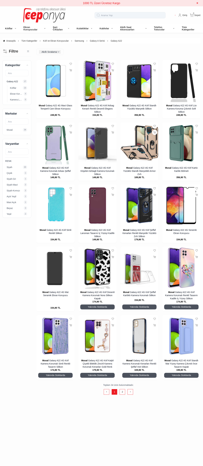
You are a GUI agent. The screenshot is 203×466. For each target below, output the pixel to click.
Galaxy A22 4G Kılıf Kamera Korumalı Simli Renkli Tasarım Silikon (55, 363)
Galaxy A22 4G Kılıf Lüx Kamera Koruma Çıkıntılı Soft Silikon (182, 108)
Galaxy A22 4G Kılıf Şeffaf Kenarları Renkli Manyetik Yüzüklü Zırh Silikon (139, 233)
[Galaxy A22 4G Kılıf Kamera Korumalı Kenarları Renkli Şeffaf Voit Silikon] (139, 336)
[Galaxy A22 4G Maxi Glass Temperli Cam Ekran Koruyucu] (55, 81)
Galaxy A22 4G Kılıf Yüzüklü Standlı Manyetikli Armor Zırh (139, 171)
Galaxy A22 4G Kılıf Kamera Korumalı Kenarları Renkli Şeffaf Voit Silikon (139, 363)
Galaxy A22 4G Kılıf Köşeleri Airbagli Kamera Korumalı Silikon (97, 171)
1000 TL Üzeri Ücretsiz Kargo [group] (101, 3)
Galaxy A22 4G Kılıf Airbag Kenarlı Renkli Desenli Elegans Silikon (98, 108)
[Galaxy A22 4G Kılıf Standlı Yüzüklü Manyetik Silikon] (139, 81)
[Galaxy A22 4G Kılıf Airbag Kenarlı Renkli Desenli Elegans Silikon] (97, 81)
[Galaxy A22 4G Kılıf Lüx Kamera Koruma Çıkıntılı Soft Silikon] (181, 81)
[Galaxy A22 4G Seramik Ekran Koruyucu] (181, 206)
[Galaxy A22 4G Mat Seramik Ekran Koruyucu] (55, 268)
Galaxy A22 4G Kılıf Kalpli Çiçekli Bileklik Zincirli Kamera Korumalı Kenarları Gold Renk (98, 363)
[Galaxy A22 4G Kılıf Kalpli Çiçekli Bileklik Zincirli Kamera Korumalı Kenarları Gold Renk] (97, 336)
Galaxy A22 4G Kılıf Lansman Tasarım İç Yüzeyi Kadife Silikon (97, 233)
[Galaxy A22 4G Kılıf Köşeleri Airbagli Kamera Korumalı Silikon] (97, 143)
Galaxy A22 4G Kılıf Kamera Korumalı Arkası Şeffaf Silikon (55, 171)
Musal (42, 105)
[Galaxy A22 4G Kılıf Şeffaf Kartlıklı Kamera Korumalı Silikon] (139, 268)
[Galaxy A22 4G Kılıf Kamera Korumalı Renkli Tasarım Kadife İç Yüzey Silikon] (181, 268)
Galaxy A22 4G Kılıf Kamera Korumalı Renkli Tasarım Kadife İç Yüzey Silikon (181, 295)
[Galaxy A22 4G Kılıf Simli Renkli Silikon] (55, 206)
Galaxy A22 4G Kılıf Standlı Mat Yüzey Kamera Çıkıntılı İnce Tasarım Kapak (181, 363)
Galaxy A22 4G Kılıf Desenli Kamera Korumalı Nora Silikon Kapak (98, 295)
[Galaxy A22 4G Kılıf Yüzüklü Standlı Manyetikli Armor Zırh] (139, 143)
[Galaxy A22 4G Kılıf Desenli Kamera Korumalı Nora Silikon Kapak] (97, 268)
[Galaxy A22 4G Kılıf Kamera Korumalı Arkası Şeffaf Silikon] (55, 143)
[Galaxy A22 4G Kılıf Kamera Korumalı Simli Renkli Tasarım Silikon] (55, 336)
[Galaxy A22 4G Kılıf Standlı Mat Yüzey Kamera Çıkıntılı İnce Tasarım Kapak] (181, 336)
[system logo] (44, 15)
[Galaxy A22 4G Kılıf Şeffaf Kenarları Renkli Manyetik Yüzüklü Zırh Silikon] (139, 206)
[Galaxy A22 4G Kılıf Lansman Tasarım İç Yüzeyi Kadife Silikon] (97, 206)
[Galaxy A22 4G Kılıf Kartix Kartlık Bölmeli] (181, 143)
